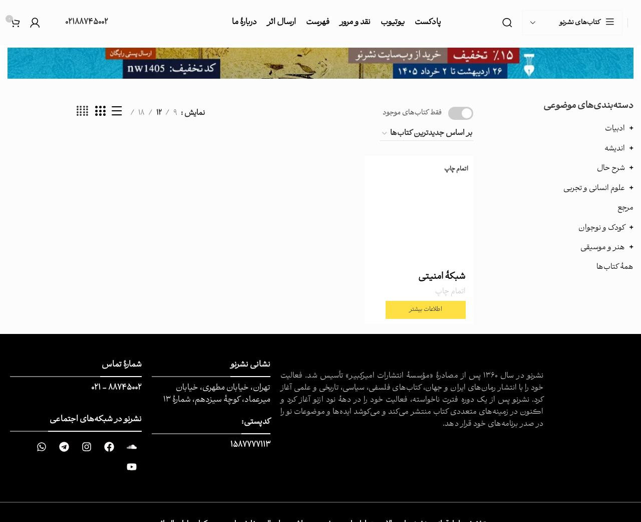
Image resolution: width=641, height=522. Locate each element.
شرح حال (611, 168)
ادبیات (615, 128)
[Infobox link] (79, 23)
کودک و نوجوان (601, 228)
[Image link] (320, 63)
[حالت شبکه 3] (100, 113)
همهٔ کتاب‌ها (614, 267)
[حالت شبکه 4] (82, 113)
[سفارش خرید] (426, 133)
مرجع (625, 208)
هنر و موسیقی (602, 247)
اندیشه (614, 148)
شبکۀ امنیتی (442, 277)
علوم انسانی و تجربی (594, 188)
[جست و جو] (507, 23)
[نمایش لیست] (117, 113)
